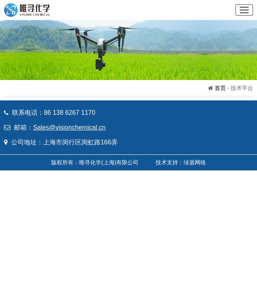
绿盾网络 (195, 162)
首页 (220, 88)
